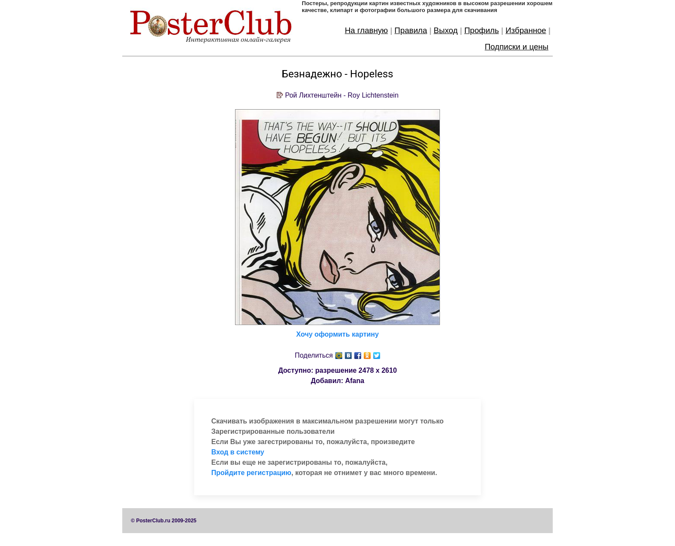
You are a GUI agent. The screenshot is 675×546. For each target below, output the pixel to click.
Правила (410, 30)
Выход (445, 30)
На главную (366, 30)
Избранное (525, 30)
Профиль (481, 30)
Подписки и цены (516, 46)
